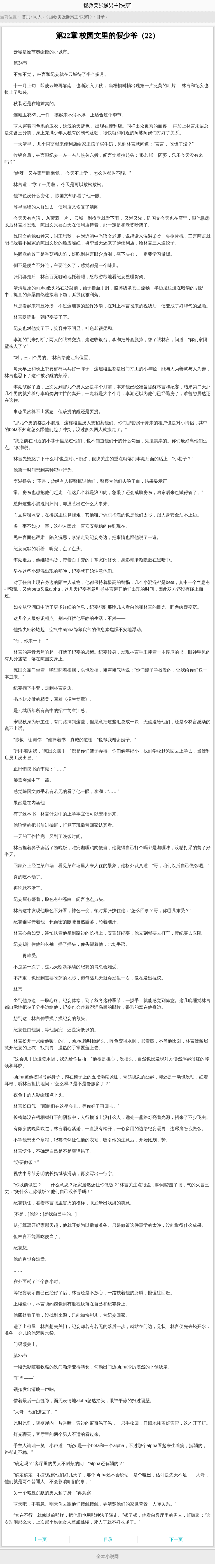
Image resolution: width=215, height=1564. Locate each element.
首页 (26, 16)
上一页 (40, 1539)
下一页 (176, 1539)
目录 (100, 16)
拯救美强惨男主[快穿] (69, 16)
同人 (37, 16)
